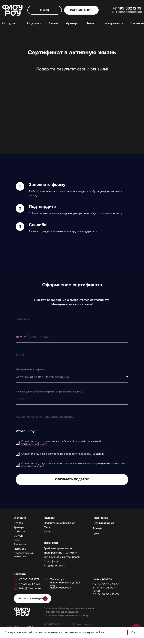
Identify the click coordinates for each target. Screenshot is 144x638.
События (19, 531)
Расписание (100, 517)
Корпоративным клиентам (24, 554)
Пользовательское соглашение (61, 611)
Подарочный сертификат (59, 523)
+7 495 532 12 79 (127, 8)
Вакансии (20, 544)
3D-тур (18, 535)
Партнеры (20, 548)
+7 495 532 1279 (29, 579)
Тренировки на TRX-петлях (60, 552)
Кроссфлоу (51, 561)
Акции (53, 23)
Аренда (72, 23)
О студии (9, 23)
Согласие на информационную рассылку (66, 615)
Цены (90, 23)
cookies (99, 632)
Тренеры (19, 527)
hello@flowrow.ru (30, 588)
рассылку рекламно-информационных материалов (96, 463)
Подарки (32, 23)
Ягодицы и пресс (54, 565)
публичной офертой (73, 441)
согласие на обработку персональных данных (76, 453)
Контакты (20, 574)
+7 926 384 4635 (29, 583)
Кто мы (18, 523)
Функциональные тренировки (62, 557)
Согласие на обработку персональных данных (69, 608)
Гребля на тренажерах (58, 548)
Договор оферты (82, 624)
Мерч (47, 527)
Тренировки (111, 23)
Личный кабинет (103, 523)
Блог (17, 540)
